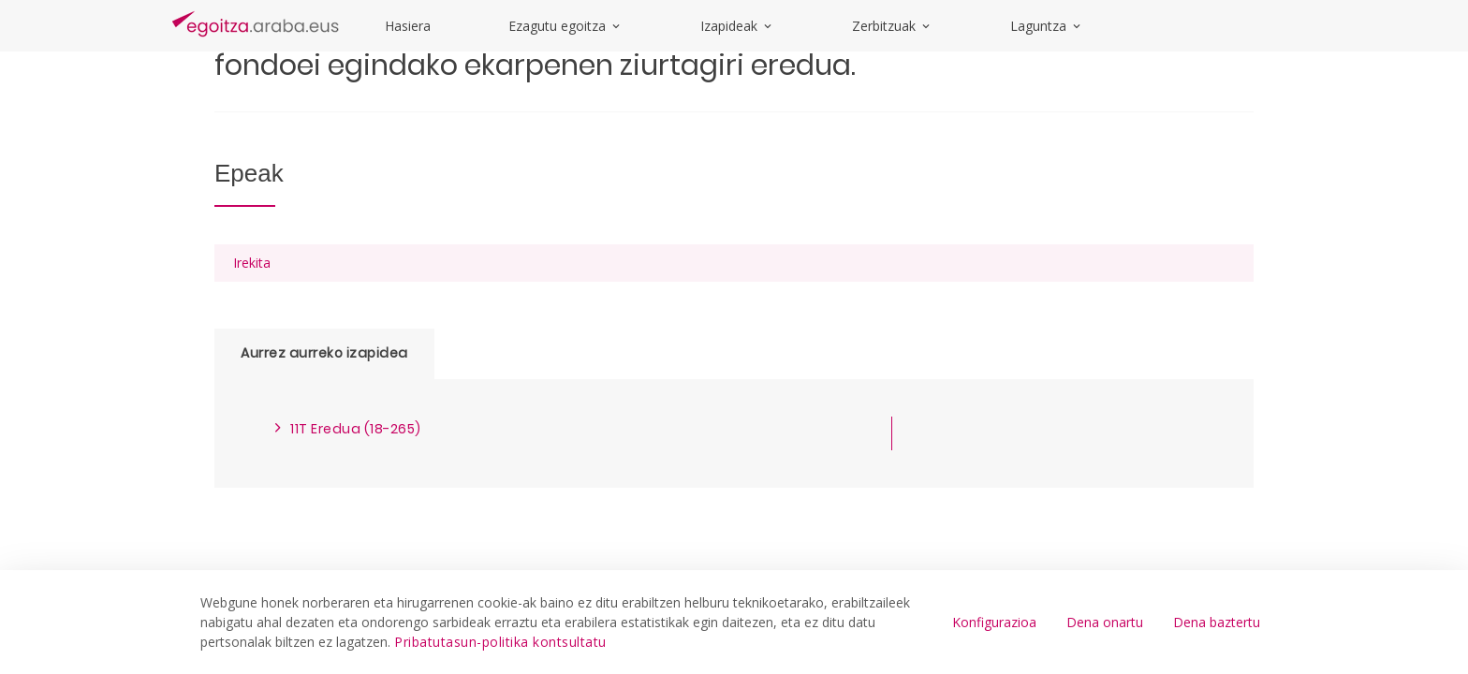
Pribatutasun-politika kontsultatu (500, 642)
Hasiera (408, 26)
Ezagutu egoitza (565, 26)
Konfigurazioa (994, 622)
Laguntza (1046, 26)
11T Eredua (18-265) (355, 428)
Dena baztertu (1216, 622)
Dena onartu (1104, 622)
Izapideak (737, 26)
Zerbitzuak (892, 26)
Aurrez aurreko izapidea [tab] (324, 353)
